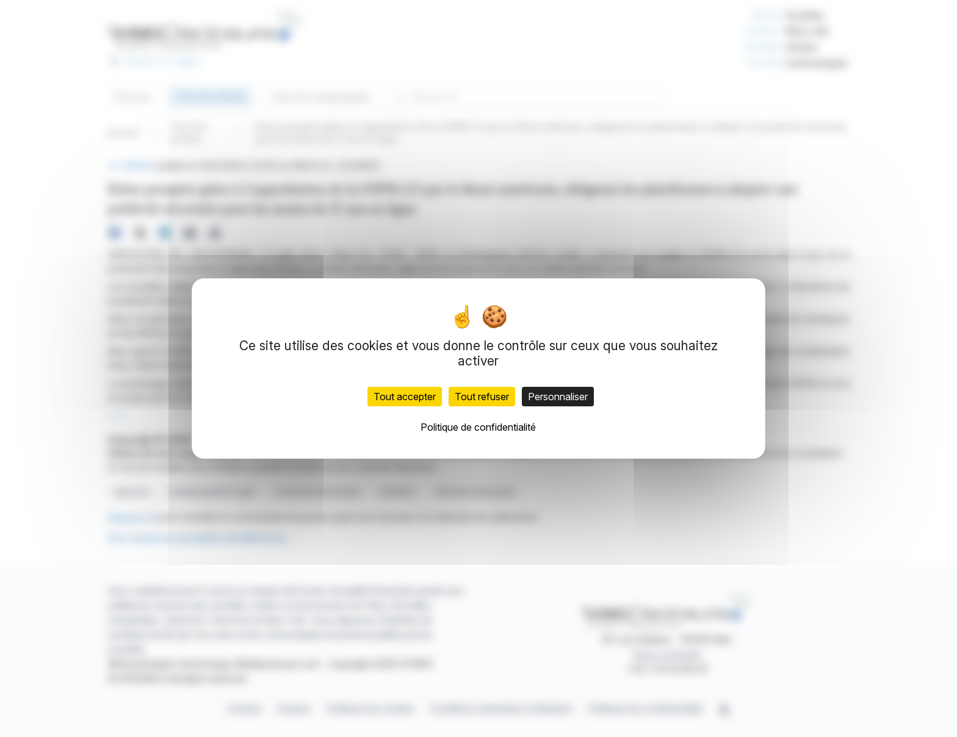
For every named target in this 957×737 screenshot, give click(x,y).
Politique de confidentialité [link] (478, 427)
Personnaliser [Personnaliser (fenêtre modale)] (558, 396)
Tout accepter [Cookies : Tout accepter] (405, 396)
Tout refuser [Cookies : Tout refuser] (482, 396)
